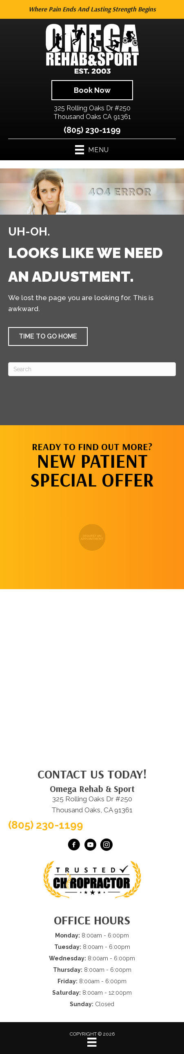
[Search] (92, 369)
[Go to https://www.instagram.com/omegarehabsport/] (106, 846)
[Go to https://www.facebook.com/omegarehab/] (74, 846)
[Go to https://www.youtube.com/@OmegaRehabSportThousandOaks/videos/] (90, 846)
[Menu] (92, 1042)
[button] (48, 336)
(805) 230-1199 (92, 130)
